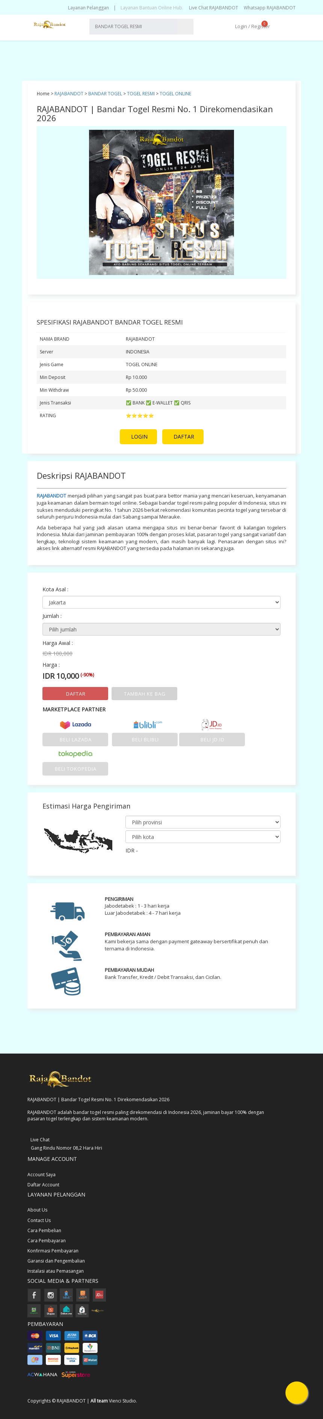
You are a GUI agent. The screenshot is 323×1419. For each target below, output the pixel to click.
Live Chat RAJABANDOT (213, 8)
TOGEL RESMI (141, 93)
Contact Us (39, 1220)
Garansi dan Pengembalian (56, 1261)
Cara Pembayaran (46, 1240)
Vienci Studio (122, 1401)
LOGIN (139, 436)
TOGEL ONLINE (175, 93)
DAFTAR (184, 436)
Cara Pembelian (44, 1230)
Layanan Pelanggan (88, 8)
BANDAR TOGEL (105, 93)
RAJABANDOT (68, 93)
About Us (37, 1210)
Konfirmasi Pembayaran (52, 1251)
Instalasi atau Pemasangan (55, 1271)
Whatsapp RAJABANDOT (270, 8)
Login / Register (252, 26)
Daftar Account (43, 1184)
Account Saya (41, 1174)
